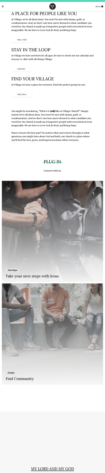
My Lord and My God (52, 468)
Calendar (21, 69)
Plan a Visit (22, 39)
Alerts (99, 6)
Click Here (21, 94)
